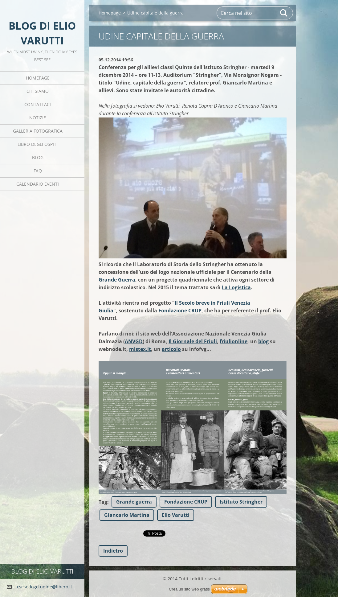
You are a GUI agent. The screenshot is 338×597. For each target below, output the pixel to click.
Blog (37, 157)
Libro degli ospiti (38, 144)
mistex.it (140, 349)
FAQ (38, 171)
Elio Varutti (175, 515)
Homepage (38, 78)
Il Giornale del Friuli (193, 341)
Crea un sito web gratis (189, 589)
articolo (171, 349)
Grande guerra (134, 501)
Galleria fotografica (38, 131)
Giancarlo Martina (126, 515)
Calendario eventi (37, 184)
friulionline (233, 341)
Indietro (113, 550)
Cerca (284, 13)
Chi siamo (37, 91)
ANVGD (134, 341)
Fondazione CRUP (180, 310)
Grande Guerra (117, 279)
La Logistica (236, 287)
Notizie (37, 118)
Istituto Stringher (241, 501)
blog (263, 341)
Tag (103, 502)
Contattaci (37, 104)
